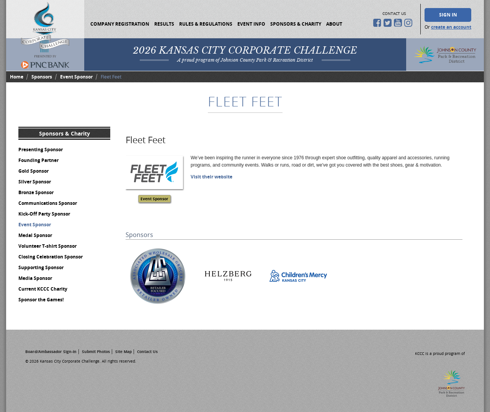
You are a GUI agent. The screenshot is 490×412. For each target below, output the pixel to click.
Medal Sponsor (35, 235)
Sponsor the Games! (41, 299)
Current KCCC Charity (42, 289)
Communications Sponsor (47, 203)
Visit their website (211, 176)
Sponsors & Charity (295, 24)
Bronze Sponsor (36, 192)
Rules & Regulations (205, 24)
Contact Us (147, 351)
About (334, 24)
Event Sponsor (76, 77)
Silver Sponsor (34, 181)
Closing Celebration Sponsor (50, 256)
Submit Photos (96, 351)
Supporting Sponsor (41, 267)
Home (16, 77)
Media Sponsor (35, 278)
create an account (451, 27)
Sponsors (41, 77)
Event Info (251, 24)
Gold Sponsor (33, 171)
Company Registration (119, 24)
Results (164, 24)
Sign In (448, 14)
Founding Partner (38, 160)
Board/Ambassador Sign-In (51, 351)
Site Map (123, 351)
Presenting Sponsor (40, 149)
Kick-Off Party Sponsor (44, 214)
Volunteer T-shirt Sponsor (47, 246)
